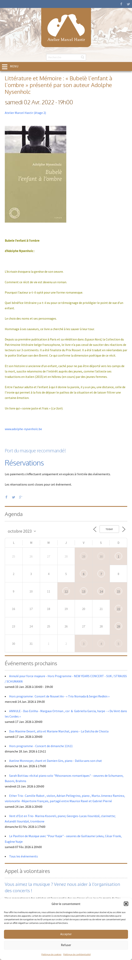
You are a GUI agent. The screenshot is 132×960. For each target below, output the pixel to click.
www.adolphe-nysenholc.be (23, 429)
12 (66, 591)
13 (83, 591)
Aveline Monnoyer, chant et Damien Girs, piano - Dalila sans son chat (55, 761)
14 (101, 591)
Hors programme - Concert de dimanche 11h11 (41, 746)
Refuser (66, 945)
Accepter (66, 934)
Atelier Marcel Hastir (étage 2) (25, 113)
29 (83, 557)
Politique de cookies (51, 954)
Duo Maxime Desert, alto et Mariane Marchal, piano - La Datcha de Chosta (59, 731)
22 (118, 609)
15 (118, 591)
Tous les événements (23, 856)
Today (109, 529)
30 (101, 557)
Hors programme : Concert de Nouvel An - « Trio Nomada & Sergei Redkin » (59, 696)
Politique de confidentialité (77, 954)
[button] (126, 904)
